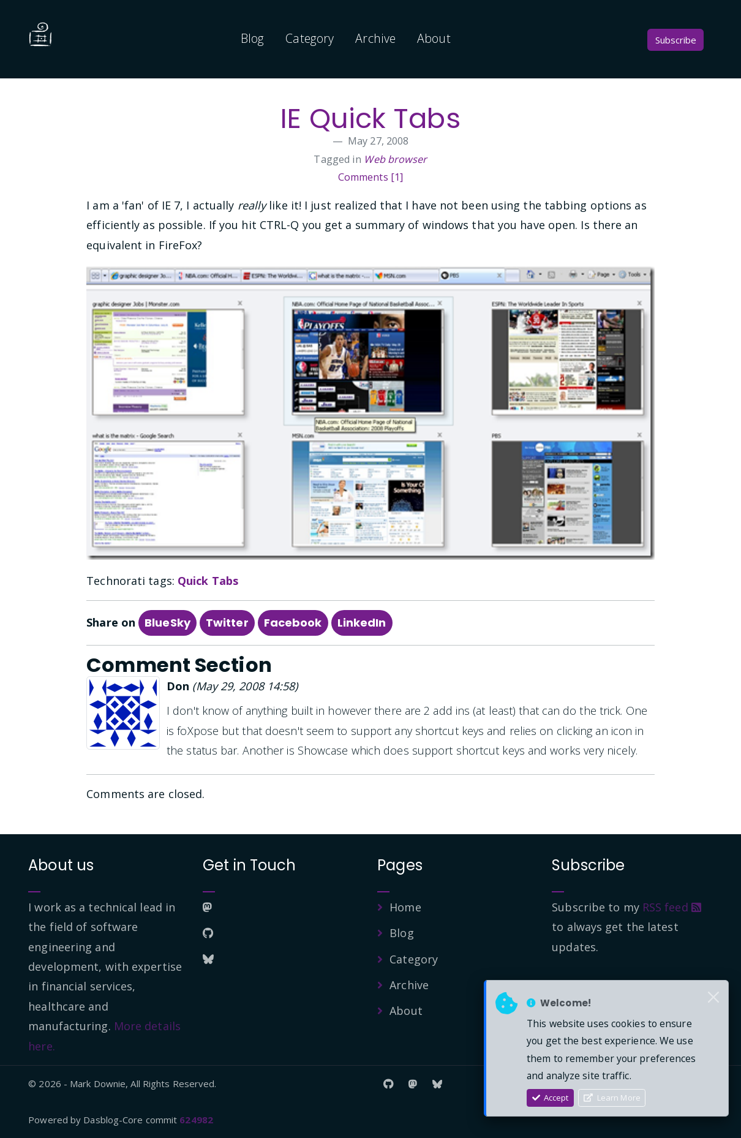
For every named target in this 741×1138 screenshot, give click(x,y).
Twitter (227, 622)
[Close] (713, 998)
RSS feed (671, 907)
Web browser (395, 159)
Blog (252, 38)
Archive (375, 38)
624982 (196, 1120)
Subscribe (675, 40)
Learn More (612, 1097)
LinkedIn (361, 622)
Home (405, 907)
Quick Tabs (208, 580)
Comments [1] (370, 177)
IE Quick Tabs (370, 118)
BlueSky (167, 622)
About (434, 38)
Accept (550, 1097)
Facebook (293, 622)
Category (309, 38)
